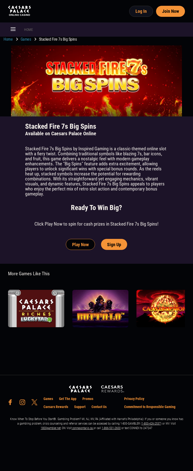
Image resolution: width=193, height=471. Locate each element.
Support (79, 407)
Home (9, 39)
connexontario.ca (82, 428)
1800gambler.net (51, 428)
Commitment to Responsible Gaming (149, 407)
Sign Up (114, 244)
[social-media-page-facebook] (11, 404)
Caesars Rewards (55, 407)
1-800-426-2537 (151, 423)
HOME (28, 30)
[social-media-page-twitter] (35, 404)
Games (26, 39)
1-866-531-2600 (111, 428)
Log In (141, 11)
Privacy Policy (134, 399)
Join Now (170, 11)
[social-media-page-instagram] (23, 404)
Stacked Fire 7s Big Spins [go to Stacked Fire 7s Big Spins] (58, 39)
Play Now (80, 244)
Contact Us (99, 407)
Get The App (67, 399)
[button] (13, 29)
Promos (87, 399)
